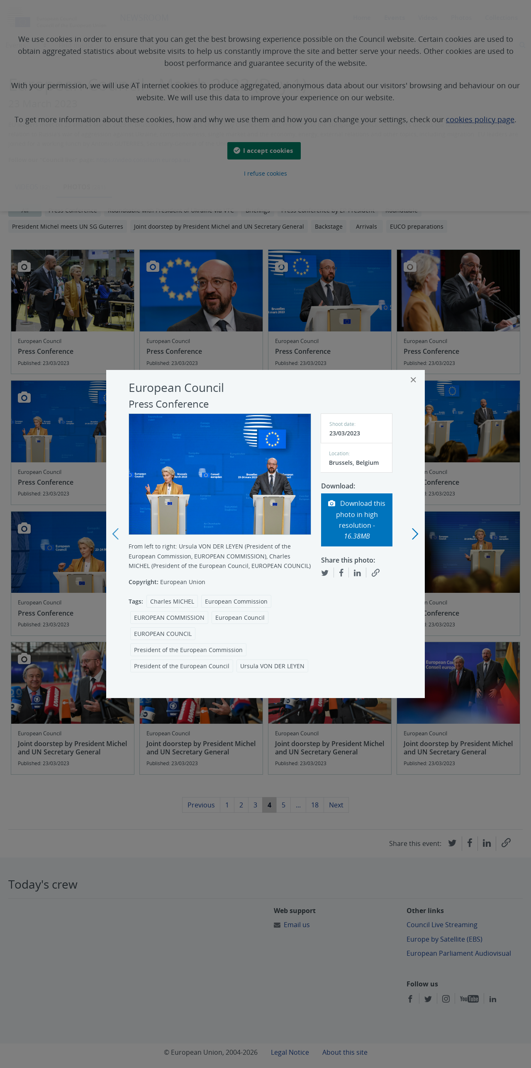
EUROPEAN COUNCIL (163, 634)
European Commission (236, 601)
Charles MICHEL (172, 601)
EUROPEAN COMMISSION (169, 617)
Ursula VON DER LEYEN (272, 666)
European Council (240, 617)
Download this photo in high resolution (356, 520)
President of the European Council (181, 666)
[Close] (413, 380)
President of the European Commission (188, 650)
